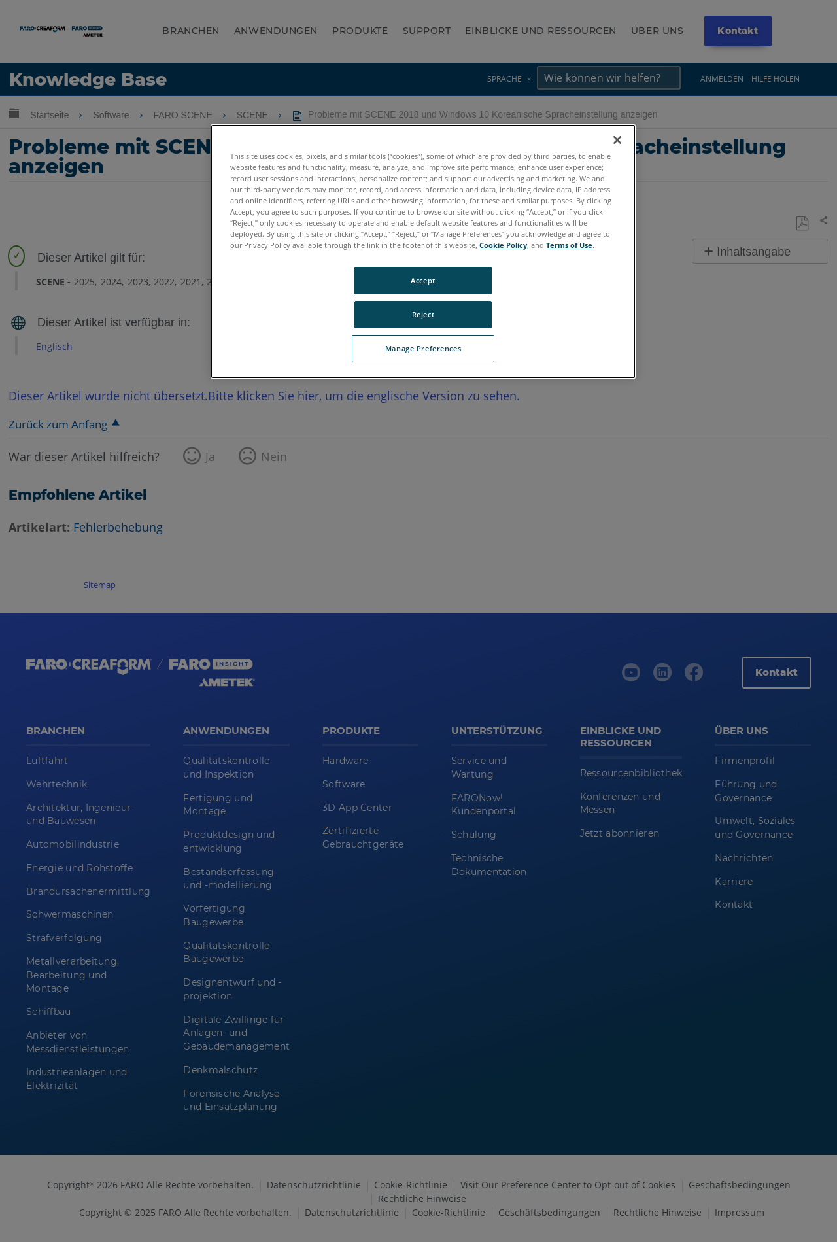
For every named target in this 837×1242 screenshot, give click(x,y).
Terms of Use (569, 245)
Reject (423, 314)
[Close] (617, 140)
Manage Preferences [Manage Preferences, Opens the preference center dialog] (423, 348)
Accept (423, 280)
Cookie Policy (503, 245)
